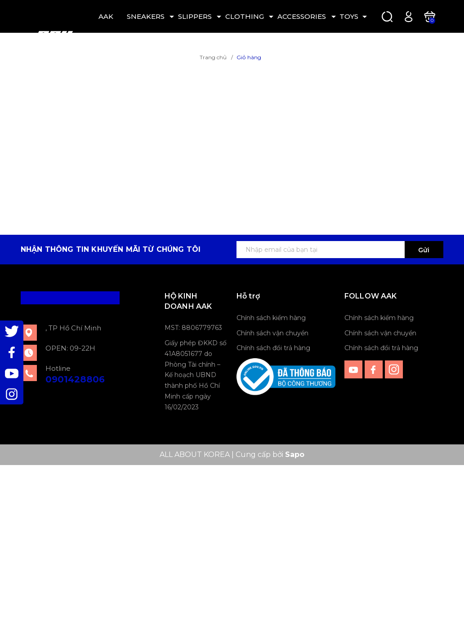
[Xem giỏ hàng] (429, 16)
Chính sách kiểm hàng (271, 318)
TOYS (348, 16)
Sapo (294, 454)
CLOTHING (244, 16)
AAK (105, 16)
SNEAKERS (146, 16)
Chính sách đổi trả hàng (273, 348)
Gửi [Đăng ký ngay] (423, 250)
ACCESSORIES (301, 16)
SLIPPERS (195, 16)
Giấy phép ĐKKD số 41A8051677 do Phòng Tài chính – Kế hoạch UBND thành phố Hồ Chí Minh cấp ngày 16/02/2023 (196, 375)
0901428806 (75, 379)
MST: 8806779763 (193, 328)
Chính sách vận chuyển (272, 333)
